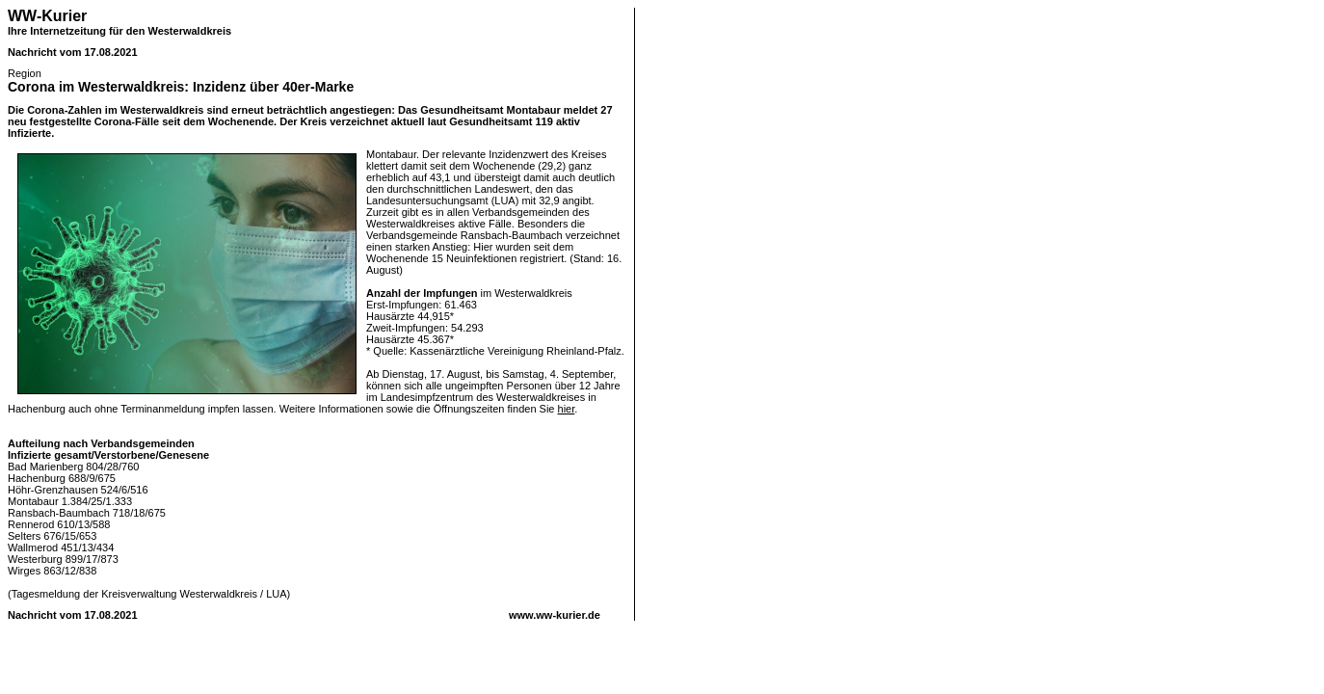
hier (566, 408)
